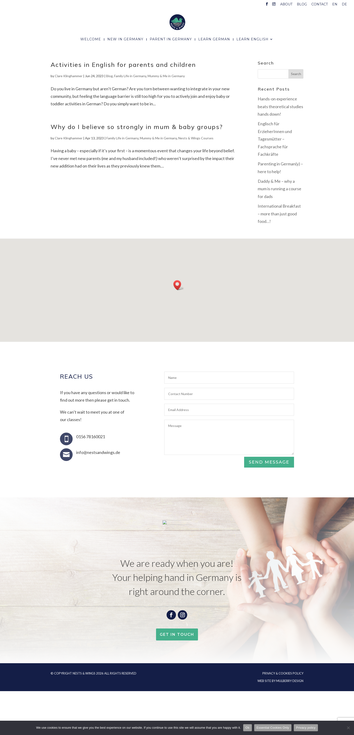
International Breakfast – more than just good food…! (279, 213)
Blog (302, 4)
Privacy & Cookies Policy (282, 673)
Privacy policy (306, 727)
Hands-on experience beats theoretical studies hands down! (280, 106)
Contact (319, 4)
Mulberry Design (289, 681)
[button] (178, 285)
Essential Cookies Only (273, 727)
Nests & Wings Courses (195, 138)
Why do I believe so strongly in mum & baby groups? (137, 127)
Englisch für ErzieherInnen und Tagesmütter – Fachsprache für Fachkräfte (275, 139)
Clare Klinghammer (68, 76)
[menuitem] (334, 5)
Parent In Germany (171, 39)
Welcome (90, 39)
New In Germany (125, 39)
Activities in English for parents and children (123, 65)
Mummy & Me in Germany (166, 76)
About (286, 4)
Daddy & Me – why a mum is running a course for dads (279, 189)
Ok (248, 727)
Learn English (252, 39)
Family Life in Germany (130, 76)
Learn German (214, 39)
